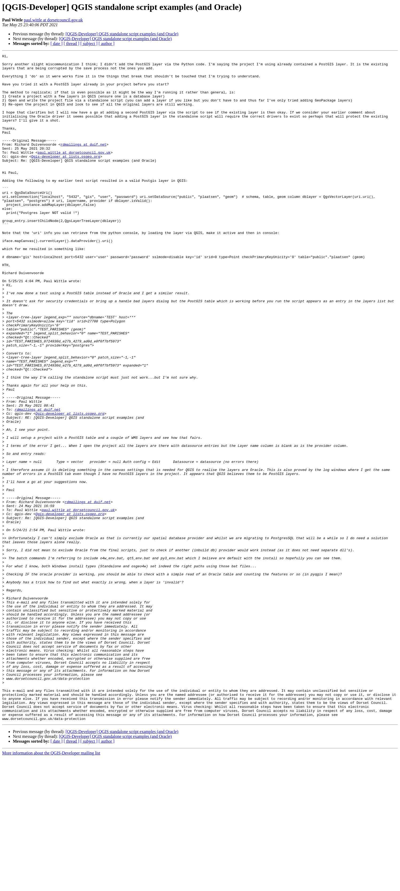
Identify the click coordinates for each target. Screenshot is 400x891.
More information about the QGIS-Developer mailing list (51, 886)
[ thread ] (71, 43)
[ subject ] (89, 43)
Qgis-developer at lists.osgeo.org (65, 177)
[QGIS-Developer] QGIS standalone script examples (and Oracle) (121, 34)
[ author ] (107, 43)
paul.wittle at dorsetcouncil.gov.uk (53, 20)
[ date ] (57, 43)
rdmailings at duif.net (83, 162)
